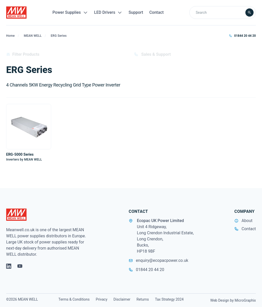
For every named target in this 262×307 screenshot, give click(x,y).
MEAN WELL (33, 36)
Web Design (219, 300)
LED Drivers (108, 12)
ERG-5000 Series (20, 154)
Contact (156, 12)
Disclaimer (122, 299)
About (247, 220)
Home (10, 36)
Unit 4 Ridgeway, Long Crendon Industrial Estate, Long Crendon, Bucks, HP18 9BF (165, 239)
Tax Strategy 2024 (169, 299)
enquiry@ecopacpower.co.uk (158, 260)
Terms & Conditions (74, 299)
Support (135, 12)
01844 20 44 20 (242, 36)
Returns (143, 299)
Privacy (101, 299)
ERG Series (59, 36)
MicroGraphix (245, 300)
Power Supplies (70, 12)
